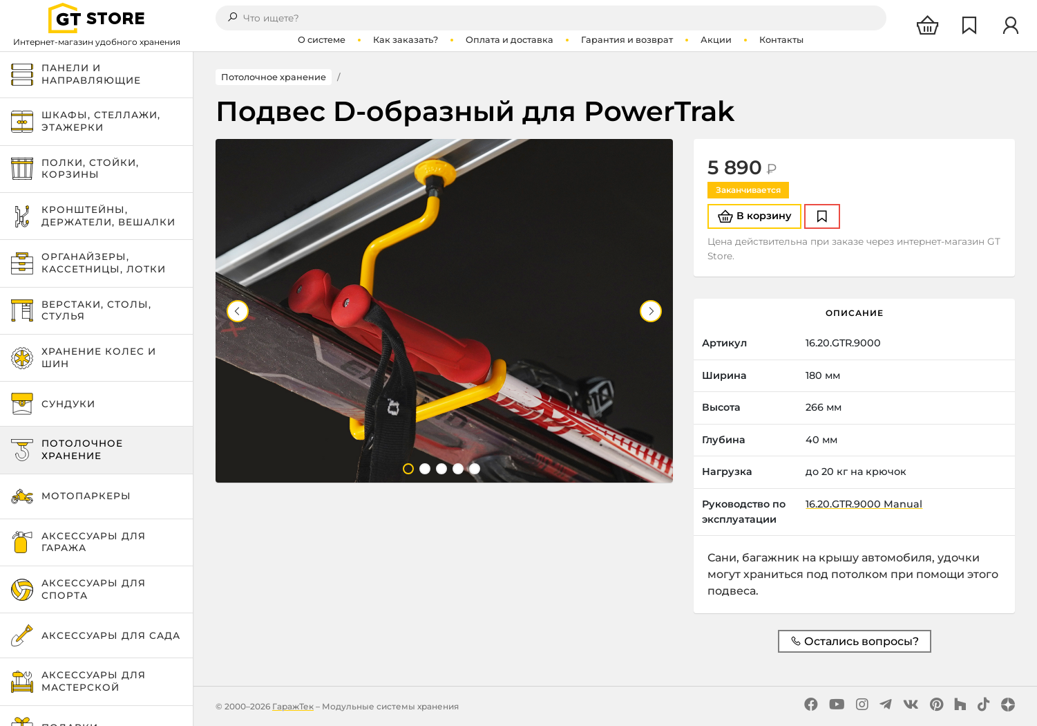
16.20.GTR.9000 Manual (864, 504)
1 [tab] (408, 468)
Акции (716, 40)
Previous (238, 311)
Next (651, 311)
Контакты (781, 40)
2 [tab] (424, 468)
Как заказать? (405, 40)
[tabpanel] (445, 311)
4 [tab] (458, 468)
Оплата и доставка (509, 40)
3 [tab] (441, 468)
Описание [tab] (855, 313)
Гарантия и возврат (627, 40)
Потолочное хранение (273, 77)
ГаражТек (293, 706)
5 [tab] (474, 468)
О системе (321, 40)
